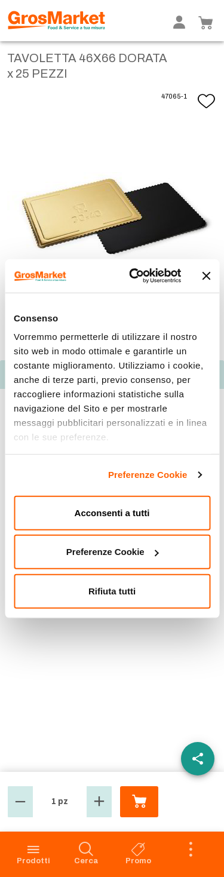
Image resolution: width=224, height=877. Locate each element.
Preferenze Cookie (148, 475)
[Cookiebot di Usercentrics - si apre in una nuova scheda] (135, 276)
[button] (20, 801)
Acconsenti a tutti (112, 512)
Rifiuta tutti (112, 590)
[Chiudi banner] (206, 276)
